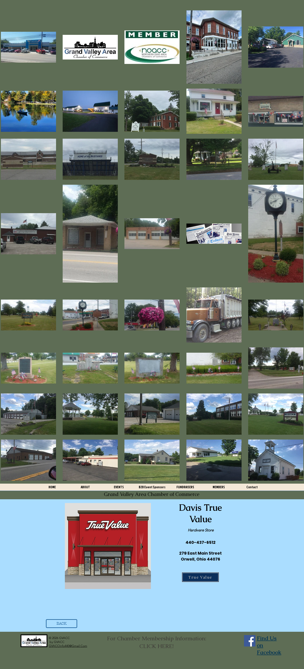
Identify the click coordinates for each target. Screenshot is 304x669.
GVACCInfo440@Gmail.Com (68, 646)
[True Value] (200, 577)
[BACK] (61, 623)
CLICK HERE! (156, 646)
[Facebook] (249, 641)
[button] (85, 489)
